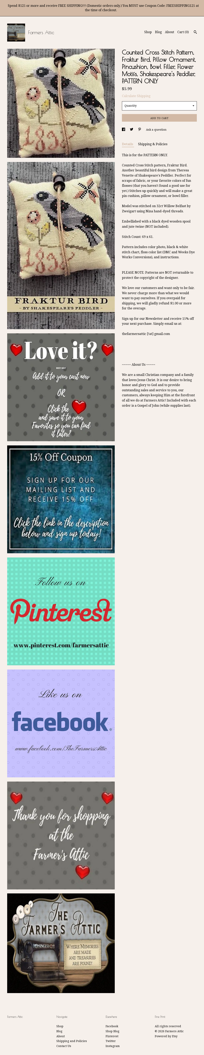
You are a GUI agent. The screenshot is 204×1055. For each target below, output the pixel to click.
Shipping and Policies (71, 1041)
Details (128, 144)
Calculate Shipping (136, 96)
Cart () (183, 32)
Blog (158, 32)
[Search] (195, 32)
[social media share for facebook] (124, 129)
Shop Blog (112, 1031)
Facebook (112, 1026)
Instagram (113, 1046)
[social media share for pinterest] (140, 129)
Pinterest (112, 1036)
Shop (148, 32)
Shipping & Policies (152, 144)
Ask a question (156, 129)
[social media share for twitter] (132, 129)
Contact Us (63, 1046)
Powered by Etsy (166, 1036)
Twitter (111, 1041)
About (169, 32)
